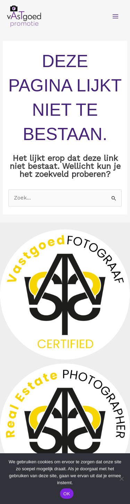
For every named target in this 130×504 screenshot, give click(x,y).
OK (66, 493)
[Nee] (121, 478)
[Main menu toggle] (115, 16)
